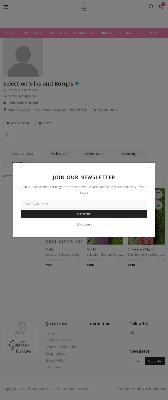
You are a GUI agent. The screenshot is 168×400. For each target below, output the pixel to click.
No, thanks (84, 224)
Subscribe (84, 214)
